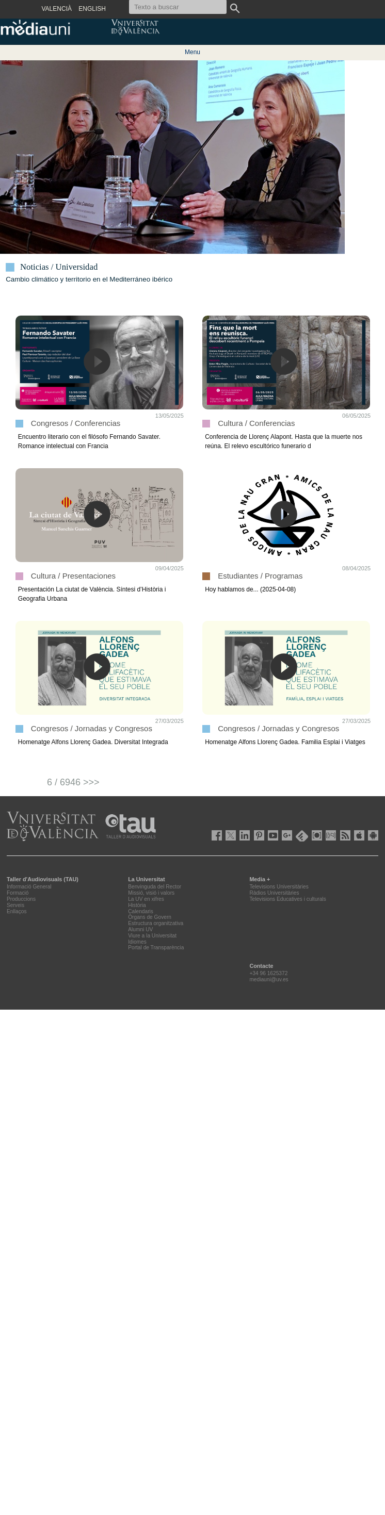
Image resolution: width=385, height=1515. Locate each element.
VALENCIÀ (57, 8)
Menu (192, 52)
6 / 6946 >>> (73, 782)
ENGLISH (92, 8)
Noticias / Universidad (59, 267)
